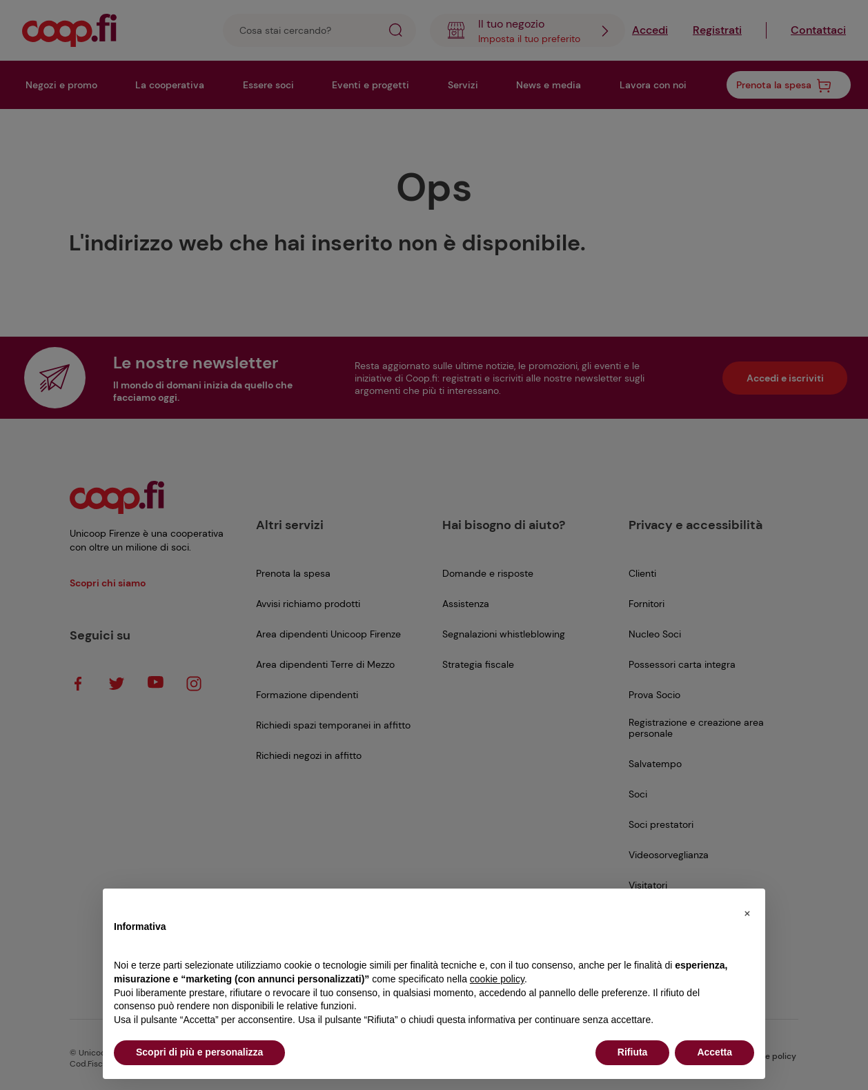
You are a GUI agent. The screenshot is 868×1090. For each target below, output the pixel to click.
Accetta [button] (714, 1052)
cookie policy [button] (497, 978)
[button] (747, 911)
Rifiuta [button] (633, 1052)
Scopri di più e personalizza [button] (199, 1052)
